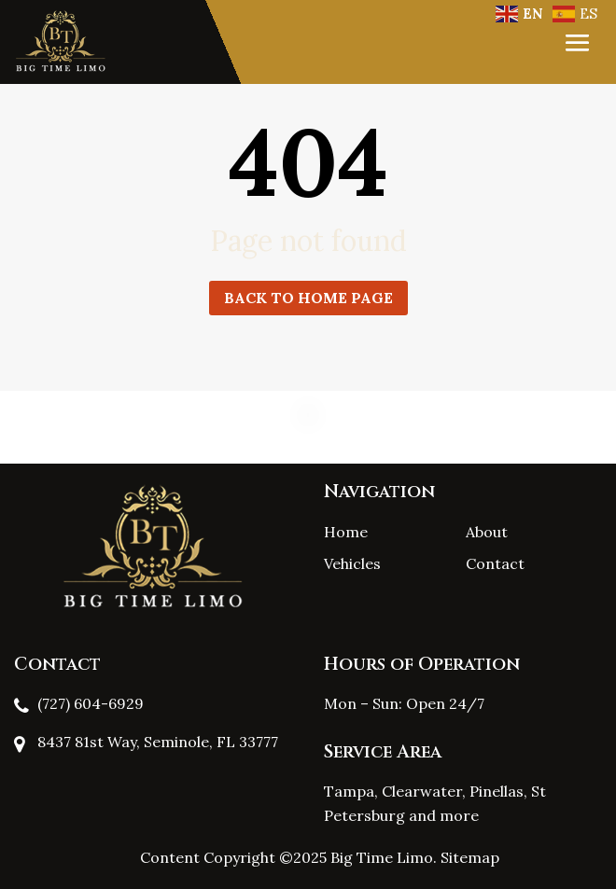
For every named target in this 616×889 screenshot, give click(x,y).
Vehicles (352, 563)
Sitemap (470, 857)
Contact (495, 563)
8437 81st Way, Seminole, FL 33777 (157, 741)
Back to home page (308, 297)
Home (346, 531)
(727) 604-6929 (90, 703)
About (487, 531)
